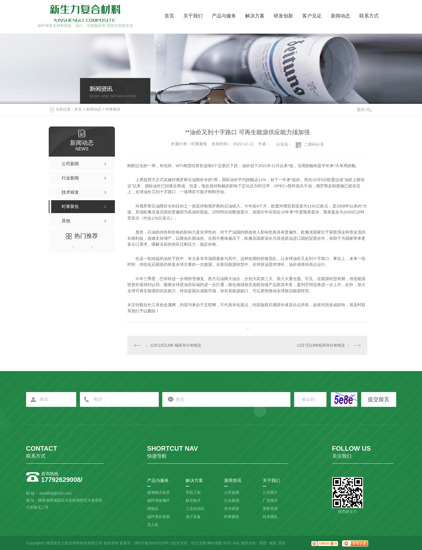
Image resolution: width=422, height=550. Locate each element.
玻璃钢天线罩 (158, 492)
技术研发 (231, 508)
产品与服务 (224, 16)
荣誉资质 (270, 508)
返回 (364, 109)
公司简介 (270, 492)
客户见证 (312, 16)
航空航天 (193, 500)
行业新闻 (231, 500)
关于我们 (193, 16)
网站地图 (214, 543)
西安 (282, 543)
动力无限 (198, 543)
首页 (169, 16)
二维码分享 (314, 144)
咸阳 (272, 543)
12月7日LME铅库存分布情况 (321, 345)
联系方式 (369, 16)
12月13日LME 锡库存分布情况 (175, 345)
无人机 (153, 525)
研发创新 (283, 16)
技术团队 (270, 516)
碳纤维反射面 (158, 516)
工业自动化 (195, 508)
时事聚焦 (113, 109)
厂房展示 (270, 500)
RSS (227, 543)
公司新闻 (231, 492)
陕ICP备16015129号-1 (153, 543)
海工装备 (193, 516)
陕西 (263, 543)
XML (236, 543)
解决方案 (255, 16)
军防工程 (193, 492)
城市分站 (248, 543)
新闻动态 (340, 16)
